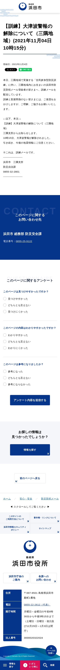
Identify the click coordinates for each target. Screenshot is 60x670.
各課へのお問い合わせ (46, 579)
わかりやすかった (18, 335)
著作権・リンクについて (47, 520)
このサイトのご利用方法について (18, 519)
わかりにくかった (18, 348)
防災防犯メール (50, 498)
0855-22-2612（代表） (37, 604)
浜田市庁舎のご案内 (19, 579)
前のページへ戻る (27, 480)
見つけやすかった (18, 298)
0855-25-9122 (24, 241)
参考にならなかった (19, 384)
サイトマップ (49, 530)
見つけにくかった (18, 311)
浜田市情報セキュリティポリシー (17, 530)
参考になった (15, 371)
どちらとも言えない (19, 305)
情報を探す (37, 451)
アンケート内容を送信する (30, 400)
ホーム (7, 498)
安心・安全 (26, 498)
